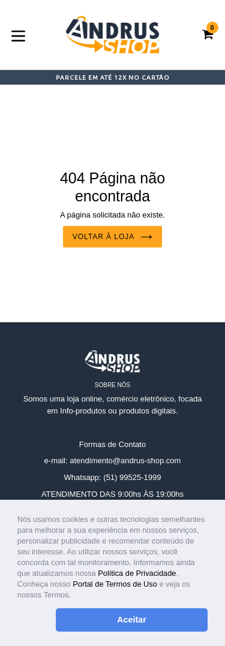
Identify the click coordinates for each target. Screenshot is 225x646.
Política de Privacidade (137, 573)
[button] (74, 595)
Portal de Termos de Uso (115, 583)
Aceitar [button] (131, 619)
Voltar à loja (112, 237)
